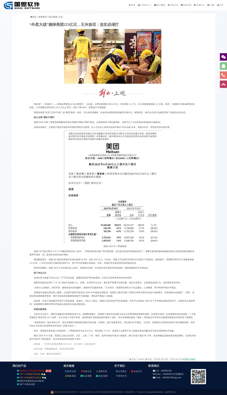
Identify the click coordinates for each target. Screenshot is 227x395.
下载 (210, 5)
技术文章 (186, 5)
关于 (220, 5)
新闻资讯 (42, 17)
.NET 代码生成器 (26, 384)
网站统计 (170, 392)
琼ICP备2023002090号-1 (66, 392)
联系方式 (121, 376)
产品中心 (145, 5)
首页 (132, 5)
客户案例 (159, 5)
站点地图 (86, 376)
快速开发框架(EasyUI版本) (30, 381)
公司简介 (121, 371)
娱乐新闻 (53, 17)
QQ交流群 (102, 376)
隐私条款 (70, 376)
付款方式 (173, 5)
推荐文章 (101, 371)
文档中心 (199, 5)
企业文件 (136, 371)
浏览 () (189, 359)
